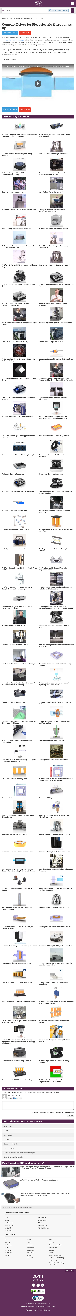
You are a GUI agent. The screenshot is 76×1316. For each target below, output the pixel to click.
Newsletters (53, 1247)
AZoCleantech (9, 1225)
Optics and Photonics (26, 18)
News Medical (42, 1225)
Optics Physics (40, 18)
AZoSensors (42, 1218)
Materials (30, 1245)
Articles (7, 1242)
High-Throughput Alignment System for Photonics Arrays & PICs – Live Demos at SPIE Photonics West (47, 1168)
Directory (8, 1250)
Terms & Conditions (55, 1255)
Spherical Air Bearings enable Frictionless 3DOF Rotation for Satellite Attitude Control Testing (45, 1194)
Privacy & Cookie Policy (56, 1258)
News (6, 1240)
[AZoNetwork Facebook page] (38, 1285)
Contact (51, 1250)
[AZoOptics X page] (42, 1285)
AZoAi (40, 1223)
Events (29, 1242)
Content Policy (54, 1260)
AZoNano (8, 1220)
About (51, 1240)
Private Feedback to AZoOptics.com (61, 1112)
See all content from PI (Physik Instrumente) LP (17, 1207)
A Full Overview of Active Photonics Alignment (39, 1180)
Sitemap (29, 1255)
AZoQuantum (42, 1220)
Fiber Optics (14, 18)
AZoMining (8, 1230)
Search (51, 1242)
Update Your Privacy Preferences (38, 1310)
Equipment (8, 1245)
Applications (31, 1247)
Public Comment (40, 1112)
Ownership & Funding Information (56, 1264)
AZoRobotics (9, 1223)
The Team (30, 1258)
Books (29, 1240)
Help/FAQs (30, 1252)
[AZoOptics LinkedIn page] (33, 1285)
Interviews (8, 1252)
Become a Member (55, 1245)
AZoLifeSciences (43, 1228)
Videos (7, 1247)
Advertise (52, 1252)
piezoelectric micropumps (14, 40)
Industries (30, 1250)
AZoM (7, 1218)
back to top (70, 1270)
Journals (7, 1255)
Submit (70, 1116)
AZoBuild (8, 1228)
